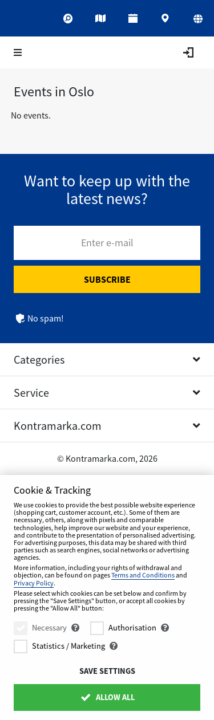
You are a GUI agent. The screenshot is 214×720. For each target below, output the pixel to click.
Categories (39, 359)
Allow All (107, 697)
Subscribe (107, 279)
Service (31, 392)
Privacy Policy (34, 583)
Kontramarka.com (58, 425)
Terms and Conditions (143, 575)
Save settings (107, 671)
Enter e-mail (107, 242)
